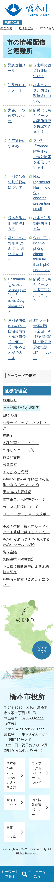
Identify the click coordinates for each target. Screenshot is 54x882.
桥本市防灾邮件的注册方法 (17, 223)
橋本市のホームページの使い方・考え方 (11, 775)
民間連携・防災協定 (19, 559)
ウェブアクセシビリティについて (37, 772)
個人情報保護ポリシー (37, 807)
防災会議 (10, 552)
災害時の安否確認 (17, 492)
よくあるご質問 (15, 472)
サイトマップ (11, 802)
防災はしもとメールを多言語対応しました (42, 289)
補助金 (8, 435)
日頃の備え (12, 415)
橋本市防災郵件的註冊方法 (42, 223)
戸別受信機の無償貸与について (17, 182)
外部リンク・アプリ (19, 450)
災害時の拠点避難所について (42, 70)
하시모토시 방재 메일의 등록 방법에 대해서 (17, 248)
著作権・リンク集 (11, 831)
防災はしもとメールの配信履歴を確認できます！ (42, 121)
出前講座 (10, 465)
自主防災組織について (21, 507)
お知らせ (10, 400)
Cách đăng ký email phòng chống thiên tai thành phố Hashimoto (42, 254)
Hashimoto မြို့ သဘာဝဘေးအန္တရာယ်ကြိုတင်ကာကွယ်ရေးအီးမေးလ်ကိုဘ (17, 295)
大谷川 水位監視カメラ (17, 115)
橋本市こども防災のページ (24, 499)
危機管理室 (26, 28)
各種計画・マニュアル (21, 443)
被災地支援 (11, 457)
